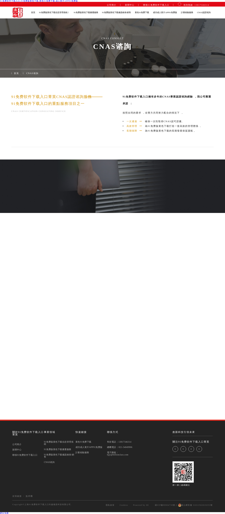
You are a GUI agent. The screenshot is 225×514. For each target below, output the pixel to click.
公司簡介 (111, 5)
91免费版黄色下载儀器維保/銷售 (116, 12)
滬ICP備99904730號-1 (166, 505)
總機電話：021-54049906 (119, 447)
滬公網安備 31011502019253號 (195, 505)
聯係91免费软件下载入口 (156, 5)
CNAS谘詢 (32, 73)
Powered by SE (141, 505)
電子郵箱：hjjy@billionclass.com (117, 454)
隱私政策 (110, 505)
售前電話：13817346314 (119, 442)
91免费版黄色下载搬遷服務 (86, 12)
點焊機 (29, 496)
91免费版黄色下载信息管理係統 (54, 12)
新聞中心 (129, 5)
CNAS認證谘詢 (204, 12)
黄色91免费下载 (142, 12)
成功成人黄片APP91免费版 (165, 12)
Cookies (124, 505)
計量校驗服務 (187, 12)
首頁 (33, 12)
